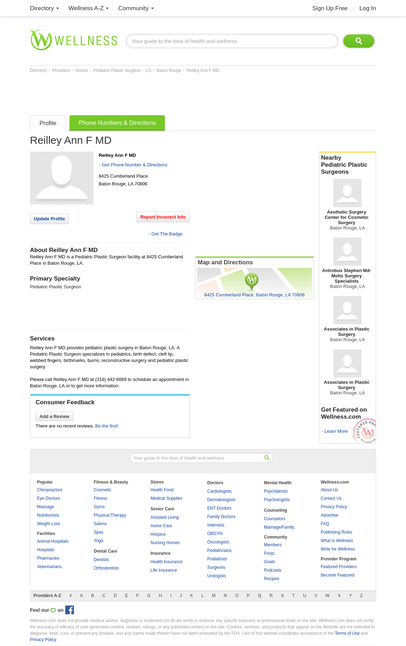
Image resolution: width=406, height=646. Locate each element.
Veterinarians (49, 566)
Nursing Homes (165, 542)
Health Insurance (166, 561)
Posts (269, 553)
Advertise (329, 515)
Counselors (274, 518)
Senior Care (162, 508)
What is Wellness (337, 540)
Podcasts (272, 570)
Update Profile (49, 218)
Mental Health (277, 482)
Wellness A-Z (86, 8)
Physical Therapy (110, 515)
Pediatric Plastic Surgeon (117, 70)
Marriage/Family (279, 527)
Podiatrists (217, 558)
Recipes (271, 578)
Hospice (158, 534)
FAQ (325, 523)
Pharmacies (48, 558)
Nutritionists (48, 515)
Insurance (160, 553)
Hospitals (45, 549)
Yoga (98, 540)
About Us (329, 489)
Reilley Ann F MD (203, 70)
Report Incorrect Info (163, 217)
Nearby (347, 165)
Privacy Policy (334, 506)
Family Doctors (221, 516)
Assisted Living (164, 517)
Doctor (83, 70)
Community (133, 8)
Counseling (275, 510)
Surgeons (216, 567)
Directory (42, 8)
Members (273, 544)
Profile (47, 123)
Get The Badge (166, 233)
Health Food (161, 489)
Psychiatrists (276, 491)
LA (149, 70)
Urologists (216, 575)
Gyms (99, 506)
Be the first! (106, 426)
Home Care (161, 525)
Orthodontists (106, 568)
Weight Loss (48, 523)
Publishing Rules (336, 532)
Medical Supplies (166, 498)
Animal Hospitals (52, 541)
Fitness (100, 498)
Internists (215, 525)
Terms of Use (347, 633)
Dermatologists (221, 499)
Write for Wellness (338, 549)
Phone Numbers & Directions (117, 122)
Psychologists (277, 499)
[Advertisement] (158, 92)
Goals (269, 561)
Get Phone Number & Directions (134, 164)
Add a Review (54, 416)
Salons (100, 523)
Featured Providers (339, 566)
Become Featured (337, 575)
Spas (98, 532)
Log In (367, 8)
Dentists (101, 559)
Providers (61, 70)
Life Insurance (163, 570)
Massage (45, 506)
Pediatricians (219, 550)
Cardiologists (219, 491)
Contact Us (331, 498)
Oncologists (218, 542)
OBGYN (214, 533)
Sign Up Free (329, 8)
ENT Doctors (219, 508)
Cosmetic (102, 489)
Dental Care (105, 551)
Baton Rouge (169, 70)
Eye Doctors (48, 498)
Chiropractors (49, 489)
